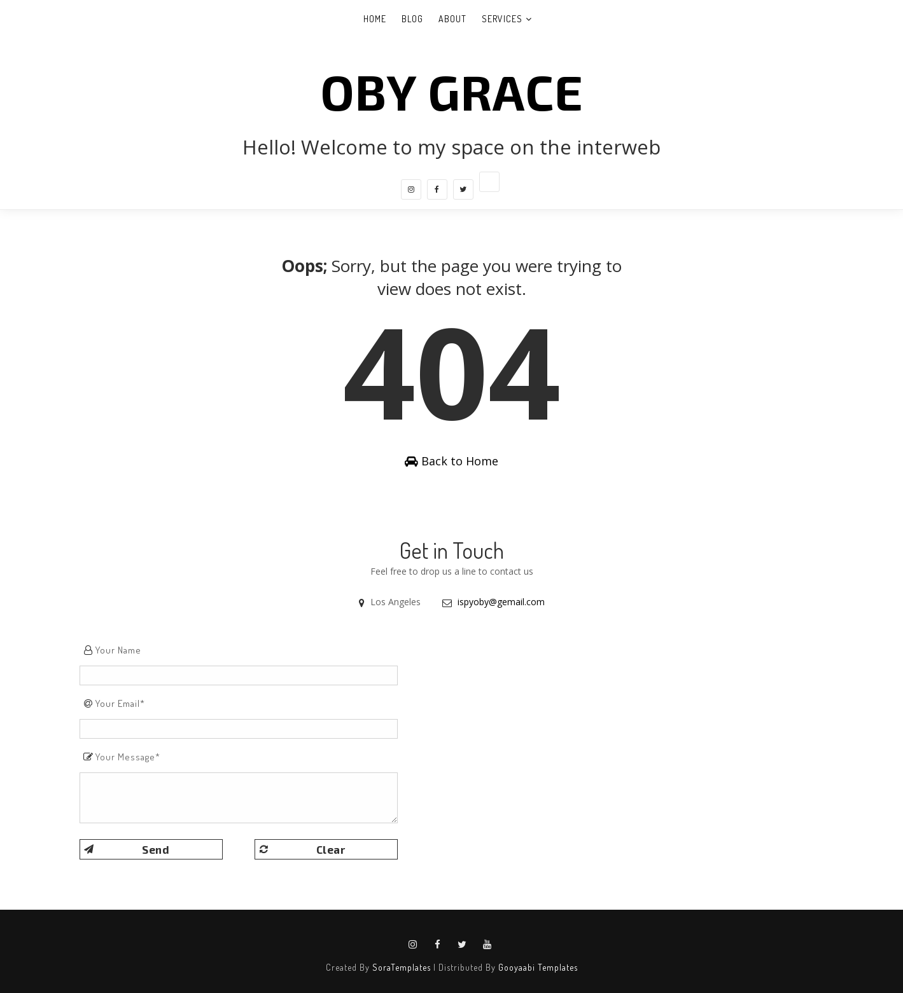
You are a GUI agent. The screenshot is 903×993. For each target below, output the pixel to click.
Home (374, 18)
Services (502, 18)
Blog (412, 18)
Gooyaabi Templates (538, 967)
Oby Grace (452, 91)
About (452, 18)
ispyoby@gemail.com (501, 602)
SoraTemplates (401, 967)
